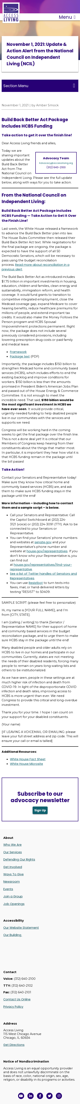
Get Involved (12, 867)
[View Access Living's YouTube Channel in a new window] (21, 1096)
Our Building (12, 935)
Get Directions (14, 1045)
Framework (18, 352)
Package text (20, 356)
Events (8, 889)
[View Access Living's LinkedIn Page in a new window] (30, 1096)
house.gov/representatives (47, 551)
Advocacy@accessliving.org (56, 163)
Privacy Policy (13, 1007)
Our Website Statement (21, 928)
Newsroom (11, 881)
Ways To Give (13, 874)
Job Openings (14, 904)
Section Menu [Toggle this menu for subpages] (39, 85)
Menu (67, 17)
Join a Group (13, 896)
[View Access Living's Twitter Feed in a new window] (49, 1096)
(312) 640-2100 (56, 167)
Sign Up (40, 810)
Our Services (12, 852)
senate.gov (43, 542)
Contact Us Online (17, 999)
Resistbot (36, 583)
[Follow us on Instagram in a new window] (59, 1096)
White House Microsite (26, 764)
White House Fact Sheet (28, 759)
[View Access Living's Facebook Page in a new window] (40, 1096)
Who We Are (12, 845)
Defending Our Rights (19, 859)
